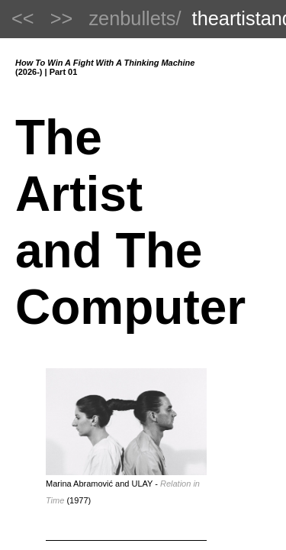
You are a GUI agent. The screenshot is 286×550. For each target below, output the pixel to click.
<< (22, 18)
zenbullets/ (134, 18)
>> (61, 18)
